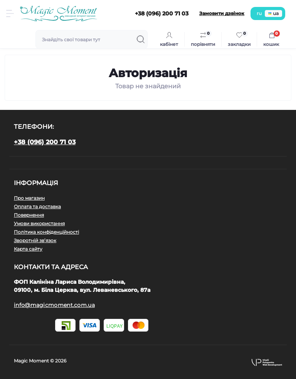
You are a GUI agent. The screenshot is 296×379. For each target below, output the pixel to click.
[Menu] (10, 13)
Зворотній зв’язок (35, 240)
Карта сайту (28, 249)
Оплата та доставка (37, 206)
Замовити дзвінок (221, 13)
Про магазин (29, 198)
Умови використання (39, 223)
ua (273, 13)
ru (259, 13)
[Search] (141, 39)
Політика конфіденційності (46, 232)
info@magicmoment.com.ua (54, 305)
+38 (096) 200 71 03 (45, 142)
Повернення (29, 215)
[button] (266, 362)
